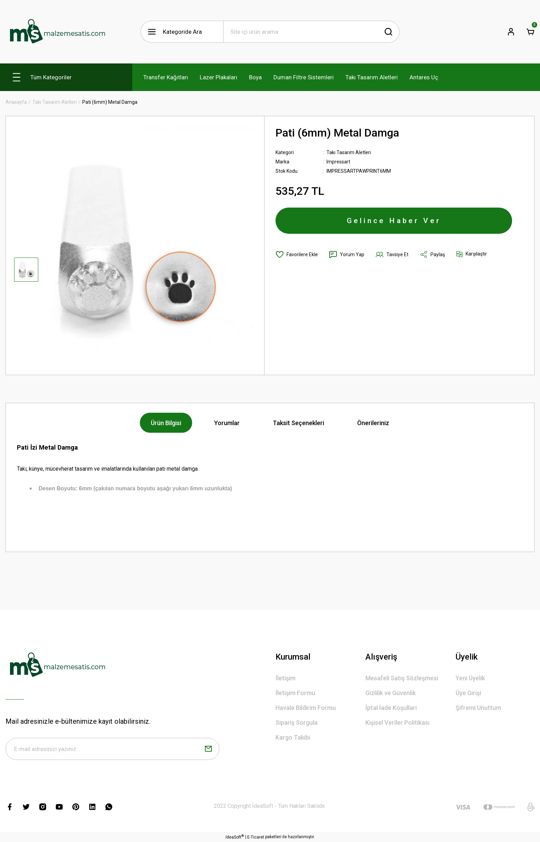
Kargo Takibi (293, 737)
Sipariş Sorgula (297, 722)
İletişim (285, 678)
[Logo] (57, 32)
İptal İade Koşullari (391, 707)
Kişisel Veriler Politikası (397, 722)
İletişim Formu (295, 692)
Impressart (338, 161)
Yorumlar (227, 423)
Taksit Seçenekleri (298, 423)
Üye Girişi (468, 692)
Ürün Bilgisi (166, 423)
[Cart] (530, 32)
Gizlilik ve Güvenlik (390, 692)
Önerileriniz (373, 423)
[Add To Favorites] (297, 254)
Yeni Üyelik (470, 678)
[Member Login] (511, 32)
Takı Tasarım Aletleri (348, 152)
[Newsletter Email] (112, 749)
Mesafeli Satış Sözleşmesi (401, 678)
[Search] (311, 32)
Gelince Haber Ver (394, 221)
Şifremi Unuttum (478, 707)
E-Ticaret (255, 837)
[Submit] (208, 749)
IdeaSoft (235, 837)
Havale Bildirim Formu (306, 707)
